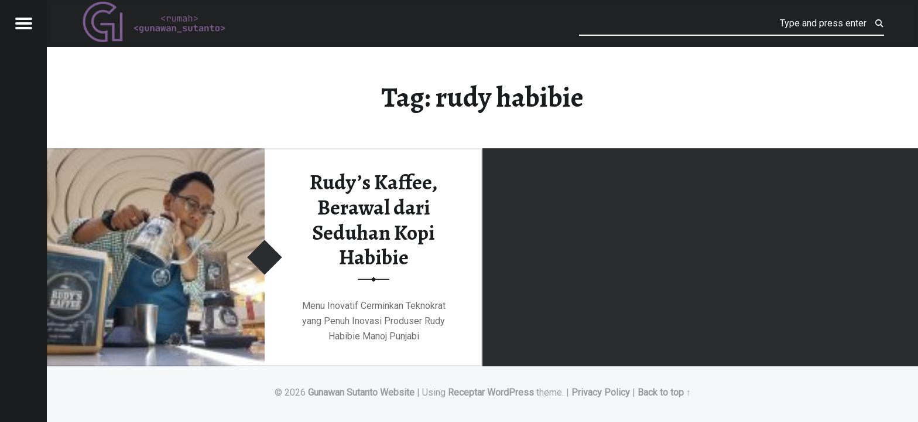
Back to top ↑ (664, 392)
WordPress (510, 392)
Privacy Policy (600, 392)
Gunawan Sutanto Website (361, 392)
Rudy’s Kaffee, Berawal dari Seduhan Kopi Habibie (373, 219)
